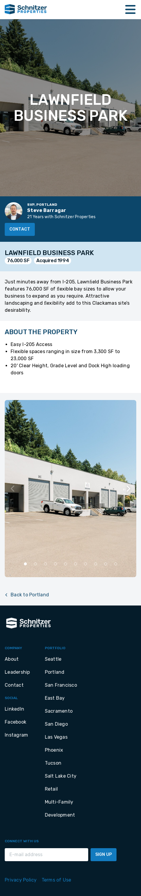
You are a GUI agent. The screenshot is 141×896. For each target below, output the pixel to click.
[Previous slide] (13, 488)
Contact (19, 229)
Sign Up (103, 854)
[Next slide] (128, 488)
